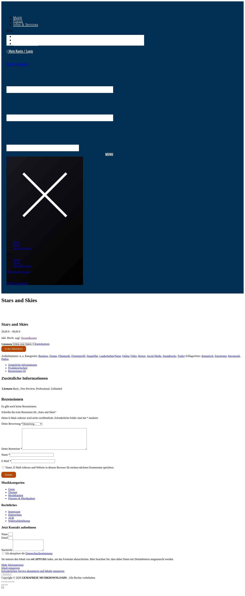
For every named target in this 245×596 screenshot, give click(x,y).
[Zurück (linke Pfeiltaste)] (2, 590)
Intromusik (234, 356)
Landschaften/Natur (110, 356)
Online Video (129, 356)
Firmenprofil (78, 356)
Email (5, 541)
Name (5, 458)
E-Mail (6, 465)
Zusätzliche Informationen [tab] (22, 364)
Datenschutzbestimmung (39, 559)
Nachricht (7, 556)
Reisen (142, 356)
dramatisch (207, 356)
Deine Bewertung (11, 423)
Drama (53, 356)
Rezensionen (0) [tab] (17, 371)
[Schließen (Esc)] (13, 587)
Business (43, 356)
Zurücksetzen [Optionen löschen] (42, 343)
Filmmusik (64, 356)
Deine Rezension (11, 452)
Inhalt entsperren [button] (10, 574)
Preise (16, 245)
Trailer (181, 356)
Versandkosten (29, 338)
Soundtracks (169, 356)
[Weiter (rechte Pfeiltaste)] (6, 590)
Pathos (5, 359)
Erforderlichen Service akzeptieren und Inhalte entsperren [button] (32, 577)
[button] (75, 30)
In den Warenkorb (14, 349)
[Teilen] (9, 587)
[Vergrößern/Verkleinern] (2, 587)
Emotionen (221, 356)
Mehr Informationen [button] (12, 571)
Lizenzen (7, 344)
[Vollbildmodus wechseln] (6, 587)
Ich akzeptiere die (28, 559)
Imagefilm (92, 356)
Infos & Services (25, 24)
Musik (16, 242)
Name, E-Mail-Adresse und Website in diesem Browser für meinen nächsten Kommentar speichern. (59, 471)
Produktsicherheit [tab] (17, 367)
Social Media (154, 356)
